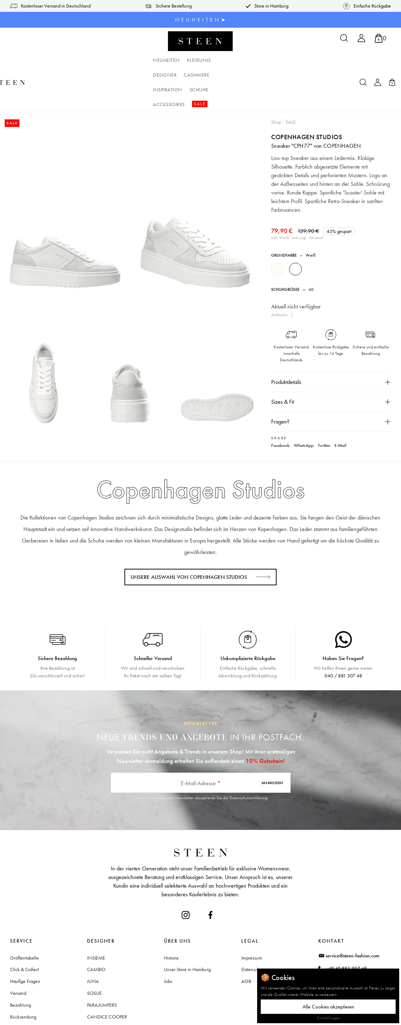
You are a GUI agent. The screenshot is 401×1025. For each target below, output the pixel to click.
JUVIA (93, 937)
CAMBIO (96, 925)
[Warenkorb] (380, 38)
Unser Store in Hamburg (187, 925)
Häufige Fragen (25, 937)
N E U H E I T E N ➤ (200, 19)
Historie (171, 913)
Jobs (168, 937)
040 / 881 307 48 (343, 631)
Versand (18, 949)
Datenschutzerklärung (248, 753)
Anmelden (272, 738)
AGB (246, 937)
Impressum (251, 913)
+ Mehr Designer (103, 984)
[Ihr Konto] (361, 40)
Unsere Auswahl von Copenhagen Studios (189, 532)
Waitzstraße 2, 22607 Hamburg (358, 954)
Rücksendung (23, 972)
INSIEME (96, 913)
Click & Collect (24, 925)
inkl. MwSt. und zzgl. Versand (297, 193)
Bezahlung (20, 960)
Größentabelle (24, 913)
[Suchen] (344, 40)
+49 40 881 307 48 (346, 924)
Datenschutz (253, 925)
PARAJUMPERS (102, 960)
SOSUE (94, 949)
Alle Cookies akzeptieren (328, 1006)
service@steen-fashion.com (352, 911)
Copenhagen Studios (307, 92)
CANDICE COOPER (107, 972)
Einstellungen (328, 1018)
